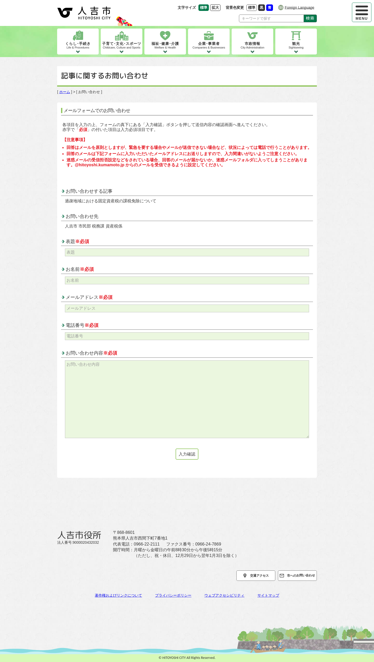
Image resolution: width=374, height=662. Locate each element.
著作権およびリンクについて (118, 595)
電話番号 (82, 325)
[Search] (271, 18)
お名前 (80, 269)
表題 (77, 241)
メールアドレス (89, 297)
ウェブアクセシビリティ (224, 595)
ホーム (64, 92)
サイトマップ (268, 595)
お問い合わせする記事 (89, 191)
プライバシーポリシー (173, 595)
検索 (310, 18)
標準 (252, 7)
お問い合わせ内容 (91, 353)
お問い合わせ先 (82, 216)
